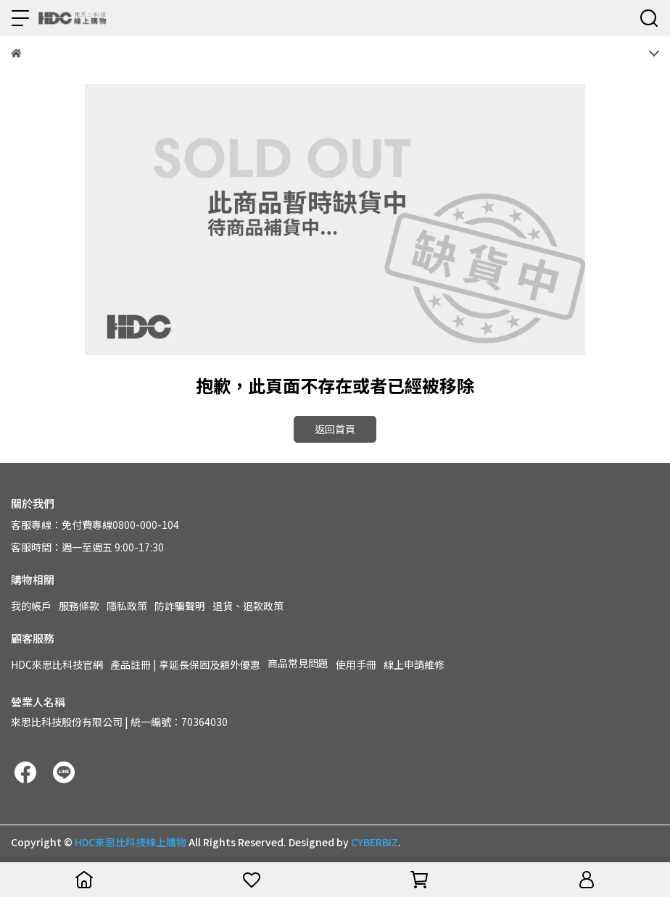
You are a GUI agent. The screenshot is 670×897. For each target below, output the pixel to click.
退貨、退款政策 (248, 605)
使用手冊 (356, 664)
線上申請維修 (414, 664)
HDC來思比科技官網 (57, 664)
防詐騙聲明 (179, 605)
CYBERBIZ (374, 842)
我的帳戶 (31, 605)
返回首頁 (335, 429)
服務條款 (79, 605)
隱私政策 (127, 605)
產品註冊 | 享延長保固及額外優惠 (185, 664)
